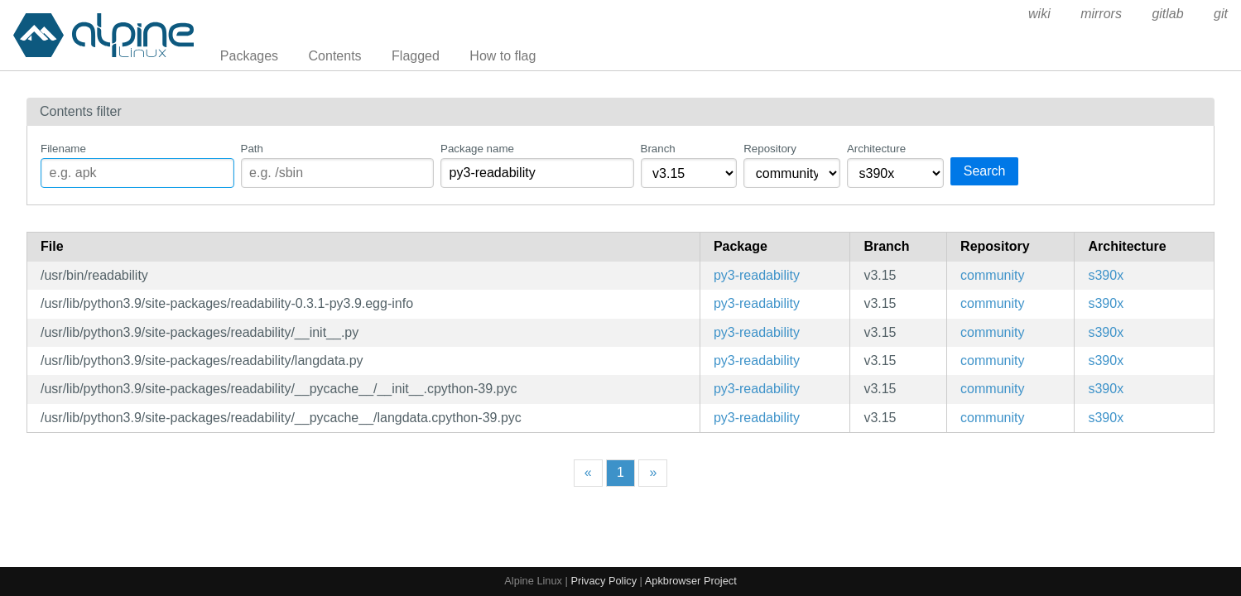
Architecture (876, 148)
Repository (769, 148)
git (1221, 14)
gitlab (1167, 14)
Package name (477, 148)
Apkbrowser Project (691, 580)
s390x (1105, 275)
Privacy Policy (603, 580)
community (992, 275)
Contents (335, 56)
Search (985, 171)
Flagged (416, 56)
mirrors (1101, 14)
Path (252, 148)
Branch (658, 148)
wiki (1039, 14)
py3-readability (757, 275)
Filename (63, 148)
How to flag (502, 56)
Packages (249, 56)
